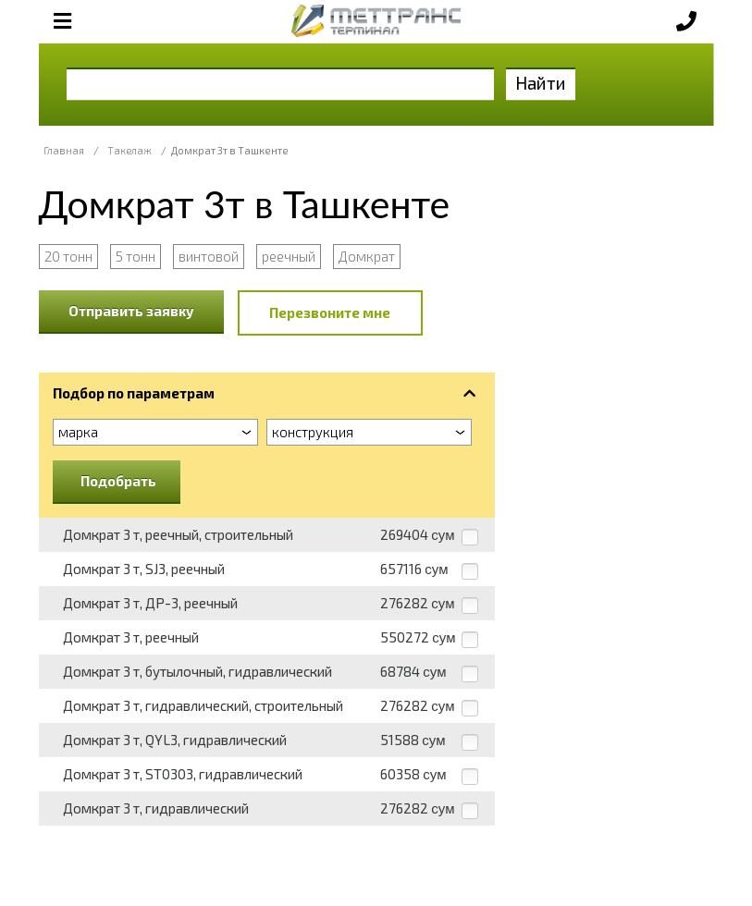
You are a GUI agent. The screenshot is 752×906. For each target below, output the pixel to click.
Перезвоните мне (329, 312)
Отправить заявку (131, 310)
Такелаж (129, 150)
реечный (288, 256)
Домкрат (367, 256)
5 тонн (135, 256)
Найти (540, 82)
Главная (63, 150)
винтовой (209, 256)
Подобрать (118, 480)
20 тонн (68, 256)
